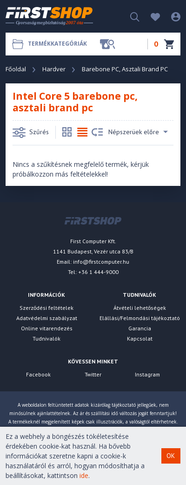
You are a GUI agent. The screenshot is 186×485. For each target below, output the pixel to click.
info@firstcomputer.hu (101, 261)
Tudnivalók (46, 338)
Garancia (139, 328)
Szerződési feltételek (46, 307)
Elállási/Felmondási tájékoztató (140, 317)
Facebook (38, 374)
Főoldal (16, 69)
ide (84, 475)
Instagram (147, 374)
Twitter (93, 374)
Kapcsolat (140, 338)
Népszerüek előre (130, 132)
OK (170, 455)
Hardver (54, 69)
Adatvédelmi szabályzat (46, 317)
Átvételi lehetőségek (139, 307)
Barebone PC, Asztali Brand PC (125, 69)
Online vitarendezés (47, 328)
